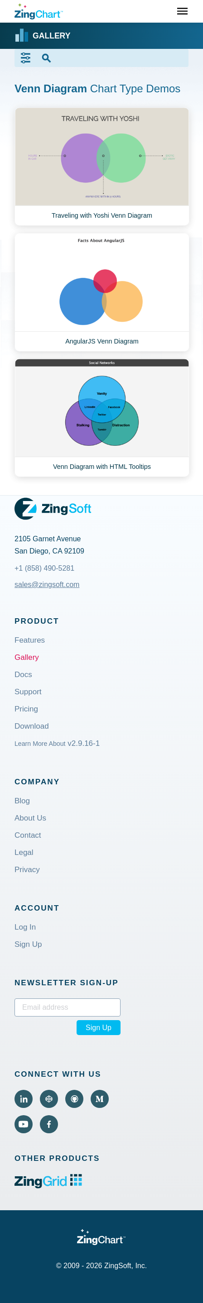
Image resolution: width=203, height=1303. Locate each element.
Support (28, 692)
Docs (23, 675)
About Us (30, 818)
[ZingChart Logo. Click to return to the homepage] (38, 11)
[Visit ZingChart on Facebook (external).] (49, 1124)
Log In (25, 927)
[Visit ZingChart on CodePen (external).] (49, 1099)
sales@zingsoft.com (46, 584)
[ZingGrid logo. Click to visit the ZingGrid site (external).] (48, 1186)
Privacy (27, 870)
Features (29, 640)
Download (31, 726)
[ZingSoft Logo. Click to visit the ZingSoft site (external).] (52, 509)
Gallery (26, 658)
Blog (22, 801)
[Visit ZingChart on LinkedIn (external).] (23, 1099)
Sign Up (28, 945)
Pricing (26, 709)
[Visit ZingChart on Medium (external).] (100, 1099)
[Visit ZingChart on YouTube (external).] (23, 1124)
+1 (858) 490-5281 (44, 568)
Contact (27, 836)
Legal (24, 853)
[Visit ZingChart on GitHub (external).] (74, 1099)
